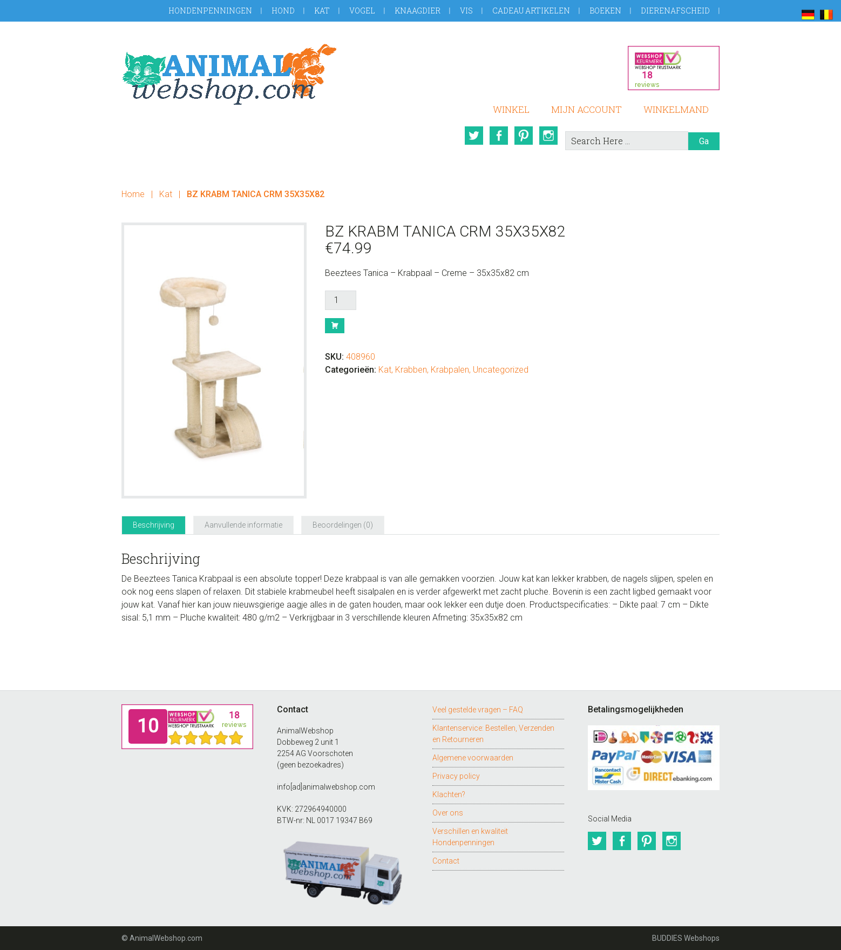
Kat (322, 10)
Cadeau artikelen (531, 10)
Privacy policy (456, 776)
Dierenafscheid (675, 10)
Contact (445, 861)
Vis (466, 10)
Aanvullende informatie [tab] (243, 525)
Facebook (499, 135)
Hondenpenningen (210, 10)
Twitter (474, 135)
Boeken (605, 10)
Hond (283, 10)
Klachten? (448, 794)
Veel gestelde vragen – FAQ (477, 709)
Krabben (411, 370)
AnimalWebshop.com (229, 74)
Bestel (334, 325)
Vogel (362, 10)
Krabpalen (450, 370)
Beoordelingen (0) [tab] (343, 525)
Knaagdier (417, 10)
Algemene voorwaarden (472, 757)
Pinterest (523, 135)
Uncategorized (500, 370)
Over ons (447, 812)
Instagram (548, 135)
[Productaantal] (340, 300)
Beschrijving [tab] (153, 525)
